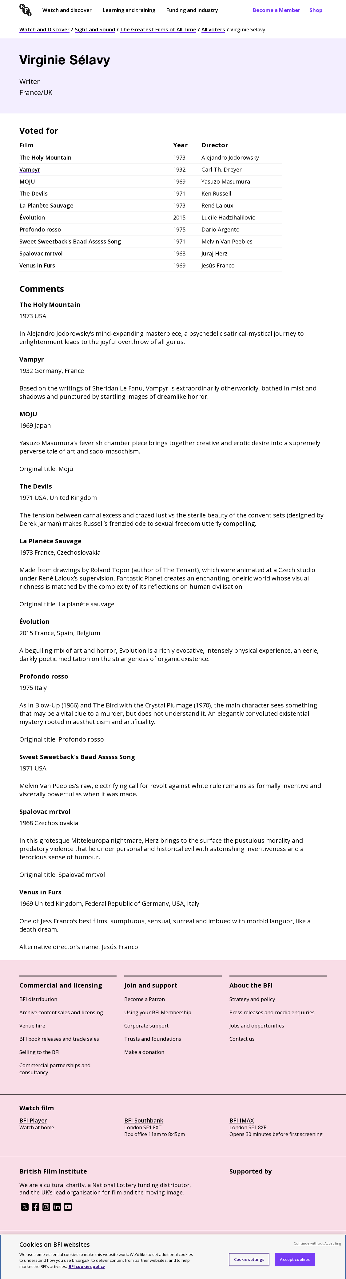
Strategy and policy (252, 999)
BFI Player (33, 1120)
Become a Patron (144, 999)
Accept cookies (295, 1263)
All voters (213, 29)
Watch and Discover (44, 29)
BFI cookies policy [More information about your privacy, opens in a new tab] (87, 1270)
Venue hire (32, 1025)
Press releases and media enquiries (272, 1012)
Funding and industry (192, 10)
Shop (315, 10)
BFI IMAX (241, 1120)
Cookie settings (249, 1263)
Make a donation (144, 1051)
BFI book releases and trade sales (59, 1038)
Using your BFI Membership (157, 1012)
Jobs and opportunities (256, 1025)
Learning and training (128, 10)
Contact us (242, 1038)
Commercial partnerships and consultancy (55, 1069)
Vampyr (29, 169)
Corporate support (146, 1025)
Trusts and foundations (152, 1038)
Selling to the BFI (39, 1051)
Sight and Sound (95, 29)
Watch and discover (67, 10)
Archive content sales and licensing (61, 1012)
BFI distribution (38, 999)
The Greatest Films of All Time (158, 29)
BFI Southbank (143, 1120)
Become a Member (276, 10)
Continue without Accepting (317, 1247)
